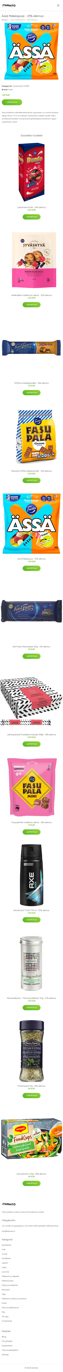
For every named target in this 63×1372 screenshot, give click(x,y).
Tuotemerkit (18, 86)
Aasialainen (6, 1245)
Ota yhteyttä (7, 1341)
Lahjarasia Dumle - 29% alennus (31, 207)
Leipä (4, 1267)
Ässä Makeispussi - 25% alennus (31, 559)
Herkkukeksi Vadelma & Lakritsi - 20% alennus (31, 295)
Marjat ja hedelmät (10, 1285)
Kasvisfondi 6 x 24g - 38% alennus (31, 1174)
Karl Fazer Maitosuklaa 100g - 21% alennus (31, 646)
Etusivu (5, 20)
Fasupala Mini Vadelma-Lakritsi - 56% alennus (31, 822)
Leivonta (5, 1272)
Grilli (3, 1249)
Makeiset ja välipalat (10, 1276)
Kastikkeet (6, 1258)
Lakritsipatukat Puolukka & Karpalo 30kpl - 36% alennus (31, 734)
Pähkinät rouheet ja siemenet (14, 1298)
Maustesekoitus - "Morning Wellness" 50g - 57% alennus (31, 998)
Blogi (4, 1337)
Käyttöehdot (7, 1345)
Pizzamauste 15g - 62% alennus (31, 1086)
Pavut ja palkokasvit (10, 1307)
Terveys (5, 1316)
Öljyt (4, 1294)
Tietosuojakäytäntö (10, 1350)
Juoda (4, 1254)
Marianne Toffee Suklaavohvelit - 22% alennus (31, 471)
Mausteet (6, 1290)
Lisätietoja (12, 102)
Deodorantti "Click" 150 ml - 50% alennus (31, 910)
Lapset (5, 1263)
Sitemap (5, 1354)
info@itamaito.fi (8, 1231)
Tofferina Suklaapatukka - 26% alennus (31, 383)
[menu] (58, 5)
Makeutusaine (7, 1281)
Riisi (3, 1312)
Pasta (4, 1303)
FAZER (26, 86)
